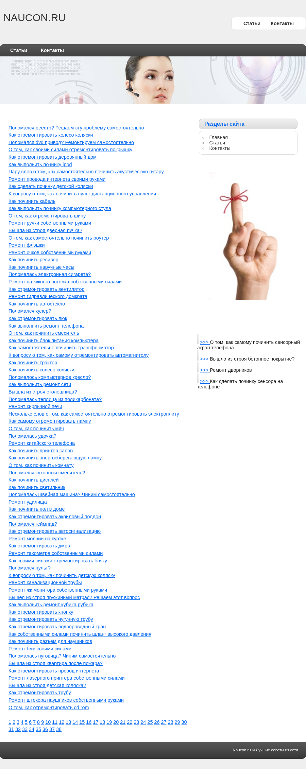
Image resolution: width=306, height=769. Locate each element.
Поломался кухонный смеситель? (46, 472)
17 (95, 722)
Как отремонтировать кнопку (40, 612)
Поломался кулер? (29, 311)
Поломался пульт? (29, 568)
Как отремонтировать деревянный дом (52, 157)
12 (61, 722)
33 (25, 729)
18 (102, 722)
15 (82, 722)
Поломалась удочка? (32, 436)
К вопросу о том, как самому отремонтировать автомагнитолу (78, 355)
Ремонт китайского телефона (41, 443)
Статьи (251, 23)
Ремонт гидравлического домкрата (47, 296)
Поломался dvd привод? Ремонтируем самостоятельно (71, 142)
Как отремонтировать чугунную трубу (50, 619)
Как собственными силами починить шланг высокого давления (79, 634)
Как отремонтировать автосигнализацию (54, 531)
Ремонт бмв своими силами (39, 648)
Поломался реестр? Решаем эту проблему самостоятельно (76, 127)
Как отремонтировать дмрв (39, 545)
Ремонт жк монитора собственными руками (57, 590)
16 (88, 722)
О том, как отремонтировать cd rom (48, 707)
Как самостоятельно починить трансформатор (61, 347)
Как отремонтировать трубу (39, 692)
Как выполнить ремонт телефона (46, 326)
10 (48, 722)
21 (122, 722)
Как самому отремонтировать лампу (49, 421)
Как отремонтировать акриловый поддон (54, 516)
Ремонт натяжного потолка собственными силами (65, 281)
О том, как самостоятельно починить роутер (58, 238)
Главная (218, 137)
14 (75, 722)
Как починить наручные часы (41, 267)
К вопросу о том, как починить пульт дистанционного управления (82, 193)
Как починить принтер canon (40, 450)
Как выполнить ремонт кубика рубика (51, 604)
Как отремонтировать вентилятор (46, 289)
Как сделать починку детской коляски (50, 186)
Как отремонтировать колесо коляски (50, 135)
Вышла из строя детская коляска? (47, 685)
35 (38, 729)
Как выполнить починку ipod (40, 164)
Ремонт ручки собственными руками (49, 223)
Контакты (282, 23)
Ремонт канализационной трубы (45, 582)
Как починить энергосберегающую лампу (55, 457)
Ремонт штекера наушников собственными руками (66, 700)
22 (129, 722)
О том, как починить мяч (36, 428)
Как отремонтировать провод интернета (53, 671)
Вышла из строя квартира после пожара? (55, 663)
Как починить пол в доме (36, 509)
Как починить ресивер (33, 259)
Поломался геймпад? (32, 524)
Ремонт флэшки (26, 245)
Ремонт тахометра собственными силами (55, 553)
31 (11, 729)
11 (54, 722)
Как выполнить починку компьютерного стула (59, 208)
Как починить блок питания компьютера (53, 340)
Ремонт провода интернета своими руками (56, 179)
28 (170, 722)
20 (116, 722)
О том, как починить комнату (40, 465)
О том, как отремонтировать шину (47, 216)
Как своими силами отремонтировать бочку (57, 560)
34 (31, 729)
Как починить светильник (36, 487)
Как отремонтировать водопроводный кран (57, 626)
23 (136, 722)
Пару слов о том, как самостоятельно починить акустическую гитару (86, 171)
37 (52, 729)
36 (45, 729)
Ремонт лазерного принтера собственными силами (66, 678)
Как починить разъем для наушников (50, 641)
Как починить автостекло (36, 304)
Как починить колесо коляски (41, 369)
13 (68, 722)
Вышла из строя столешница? (42, 392)
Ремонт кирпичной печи (35, 406)
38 (59, 729)
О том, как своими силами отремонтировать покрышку (70, 149)
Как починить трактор (32, 362)
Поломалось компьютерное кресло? (49, 377)
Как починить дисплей (33, 480)
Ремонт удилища (27, 502)
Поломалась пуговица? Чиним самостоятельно (62, 656)
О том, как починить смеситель (43, 333)
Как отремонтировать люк (37, 318)
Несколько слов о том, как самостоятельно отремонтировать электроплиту (93, 414)
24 (143, 722)
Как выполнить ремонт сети (39, 384)
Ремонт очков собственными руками (49, 252)
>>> (205, 342)
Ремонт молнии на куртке (37, 538)
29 (177, 722)
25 (150, 722)
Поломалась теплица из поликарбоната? (55, 399)
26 (156, 722)
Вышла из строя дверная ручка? (45, 230)
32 (18, 729)
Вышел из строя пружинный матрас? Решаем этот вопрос (74, 597)
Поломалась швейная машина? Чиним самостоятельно (71, 494)
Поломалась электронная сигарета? (49, 274)
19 (109, 722)
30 (184, 722)
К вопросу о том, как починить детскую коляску (61, 575)
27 (163, 722)
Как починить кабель (31, 201)
